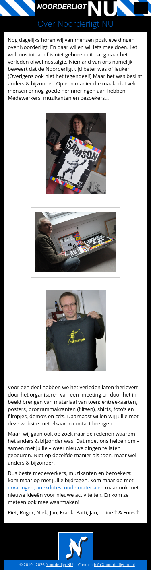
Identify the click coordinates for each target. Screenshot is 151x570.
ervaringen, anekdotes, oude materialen (55, 487)
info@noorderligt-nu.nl (114, 564)
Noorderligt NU (59, 564)
